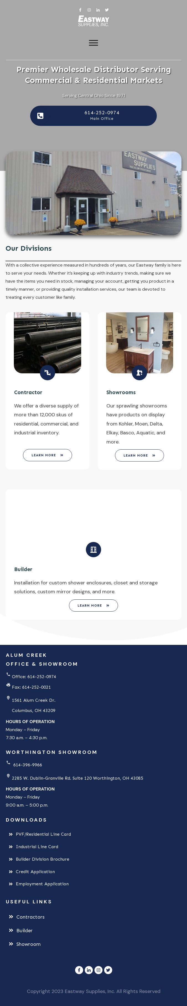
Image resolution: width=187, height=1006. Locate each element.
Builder (24, 931)
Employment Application (42, 883)
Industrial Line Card (37, 846)
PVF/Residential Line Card (43, 834)
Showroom (28, 944)
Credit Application (35, 871)
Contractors (30, 917)
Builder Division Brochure (42, 859)
